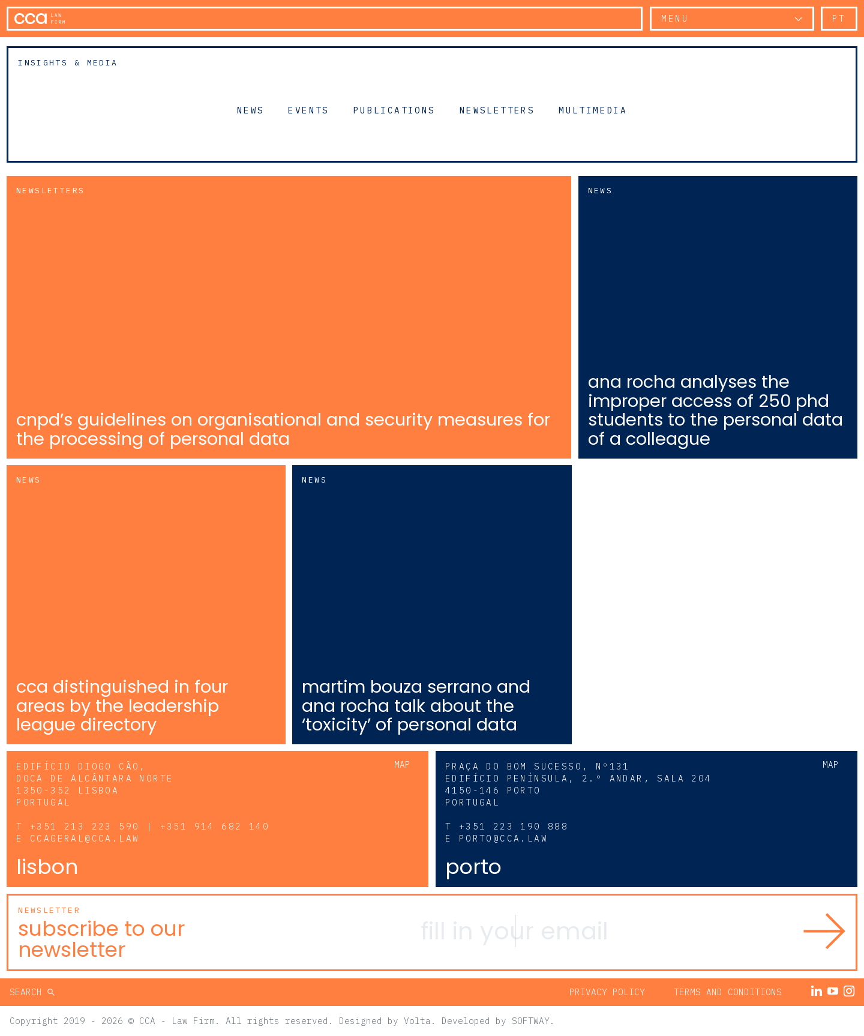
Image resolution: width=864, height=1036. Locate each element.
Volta (417, 1020)
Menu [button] (675, 18)
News (251, 109)
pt (839, 18)
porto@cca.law (503, 838)
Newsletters (497, 109)
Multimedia (593, 109)
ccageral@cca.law (84, 838)
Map (402, 764)
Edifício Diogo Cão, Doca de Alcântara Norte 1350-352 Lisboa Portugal (94, 784)
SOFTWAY (531, 1020)
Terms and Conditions (728, 992)
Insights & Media (68, 63)
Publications (394, 109)
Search (28, 992)
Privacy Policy (607, 992)
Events (308, 109)
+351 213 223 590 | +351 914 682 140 (149, 826)
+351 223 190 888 (513, 826)
